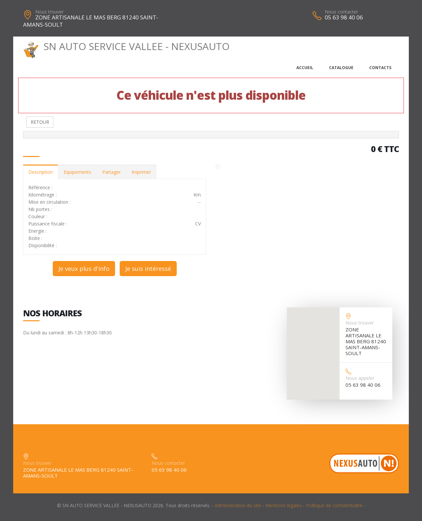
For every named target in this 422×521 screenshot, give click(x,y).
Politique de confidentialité (334, 505)
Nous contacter (341, 12)
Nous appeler (360, 378)
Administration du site (238, 505)
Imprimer (141, 172)
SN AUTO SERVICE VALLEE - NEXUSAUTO (126, 46)
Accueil (304, 67)
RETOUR (40, 122)
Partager (111, 172)
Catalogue (341, 67)
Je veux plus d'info (83, 269)
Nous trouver (49, 12)
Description (40, 172)
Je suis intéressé (148, 269)
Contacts (380, 67)
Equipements (77, 172)
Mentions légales (283, 505)
